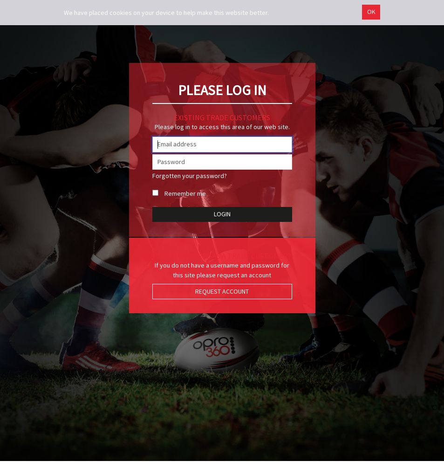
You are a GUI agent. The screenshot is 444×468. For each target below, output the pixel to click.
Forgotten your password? (189, 176)
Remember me (185, 193)
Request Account (222, 291)
